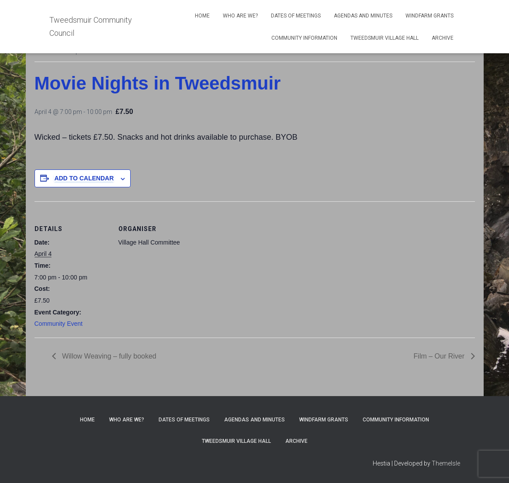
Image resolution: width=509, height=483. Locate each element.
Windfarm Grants (429, 16)
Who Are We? (240, 16)
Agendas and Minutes (363, 16)
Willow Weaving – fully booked (108, 356)
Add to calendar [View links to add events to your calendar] (84, 178)
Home (202, 16)
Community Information (304, 38)
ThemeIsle (446, 463)
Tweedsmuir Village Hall (384, 38)
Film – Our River (440, 356)
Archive (443, 38)
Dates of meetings (296, 16)
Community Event (59, 323)
